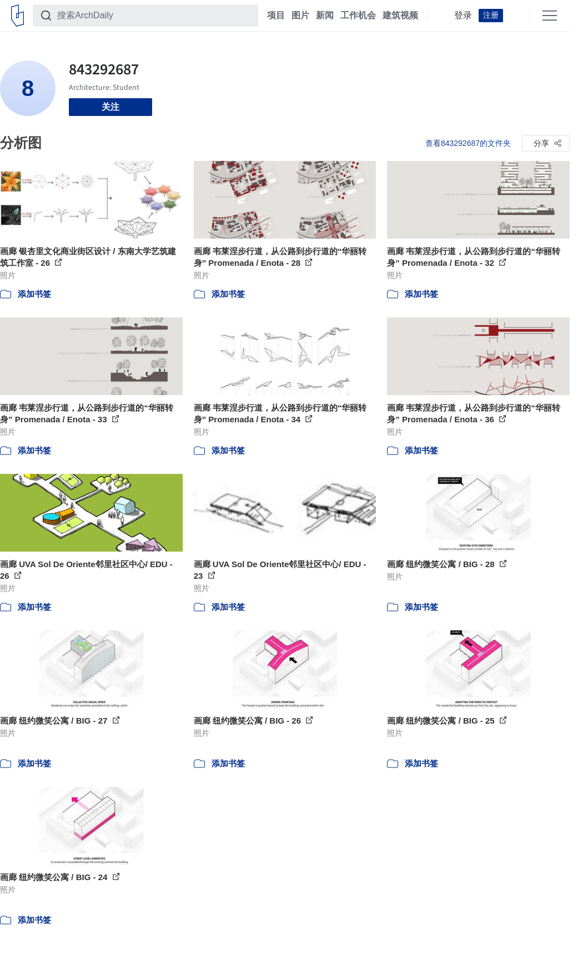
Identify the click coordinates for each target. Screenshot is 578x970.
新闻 (325, 15)
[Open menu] (550, 15)
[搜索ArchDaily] (154, 15)
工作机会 (358, 15)
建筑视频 (400, 15)
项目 (276, 15)
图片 (300, 15)
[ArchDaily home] (17, 15)
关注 (110, 107)
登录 (463, 15)
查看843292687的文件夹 (468, 143)
